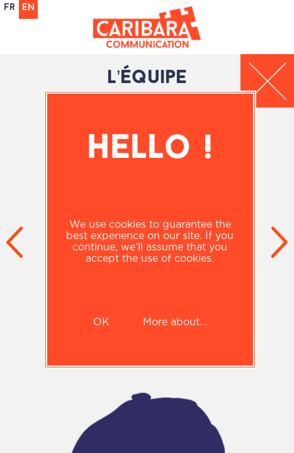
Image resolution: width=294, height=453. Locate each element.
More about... (175, 321)
